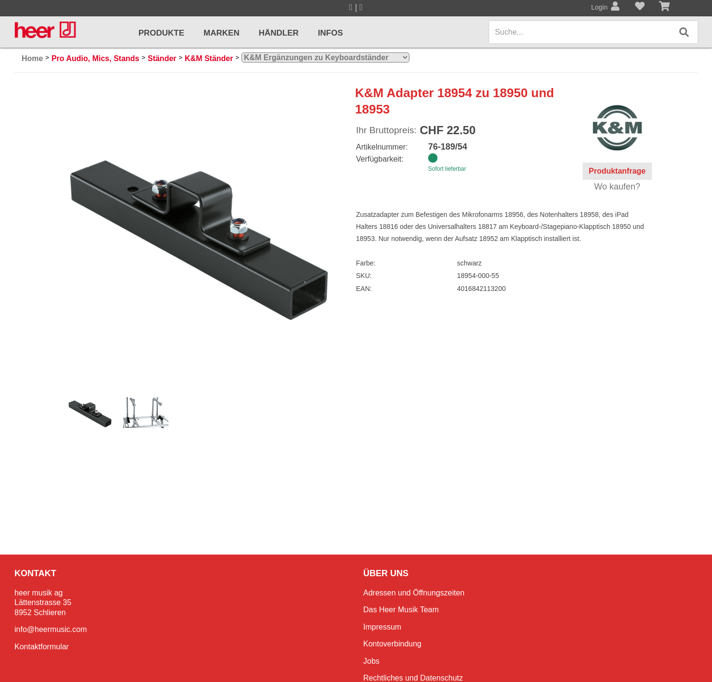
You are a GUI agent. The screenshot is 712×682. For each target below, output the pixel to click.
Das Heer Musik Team (401, 610)
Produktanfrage (617, 171)
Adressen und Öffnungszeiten (414, 593)
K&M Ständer (209, 58)
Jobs (371, 661)
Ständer (162, 58)
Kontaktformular (41, 647)
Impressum (382, 627)
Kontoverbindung (392, 644)
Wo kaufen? (617, 186)
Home (32, 58)
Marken (221, 33)
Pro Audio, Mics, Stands (95, 58)
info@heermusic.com (50, 629)
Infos (330, 33)
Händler (279, 33)
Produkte (161, 33)
